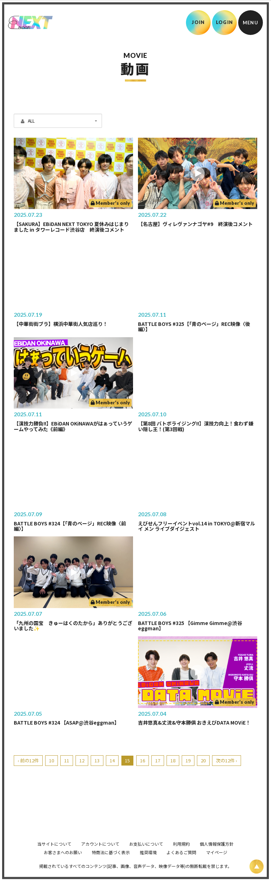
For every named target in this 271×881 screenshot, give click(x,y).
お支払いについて (146, 854)
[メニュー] (250, 22)
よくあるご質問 (181, 862)
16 (142, 760)
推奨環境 (148, 862)
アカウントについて (100, 854)
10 (51, 760)
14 (112, 760)
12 (81, 760)
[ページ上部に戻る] (256, 866)
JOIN (198, 22)
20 (203, 760)
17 (157, 760)
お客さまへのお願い (63, 862)
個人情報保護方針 (217, 854)
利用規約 (181, 854)
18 (172, 760)
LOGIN (224, 22)
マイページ (216, 862)
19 (188, 760)
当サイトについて (54, 854)
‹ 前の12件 (28, 760)
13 (97, 760)
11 (66, 760)
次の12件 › (226, 760)
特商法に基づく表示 (111, 862)
